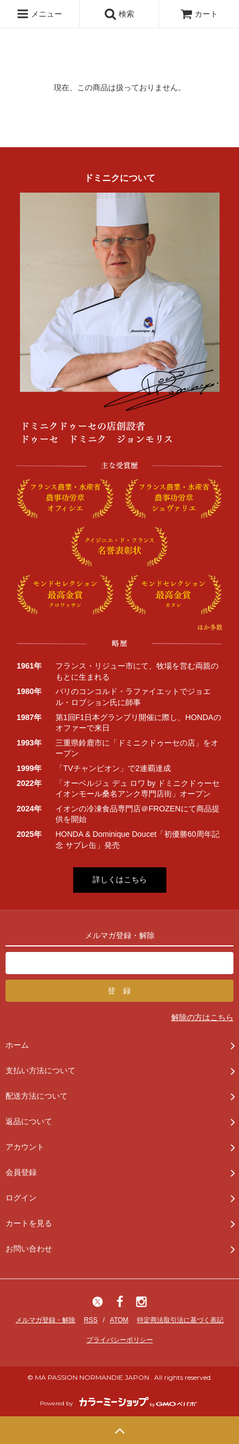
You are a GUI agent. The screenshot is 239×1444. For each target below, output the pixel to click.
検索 (119, 14)
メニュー (39, 14)
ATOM (119, 1320)
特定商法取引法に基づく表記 (180, 1320)
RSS (91, 1320)
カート (199, 13)
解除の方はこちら (202, 1017)
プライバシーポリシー (120, 1340)
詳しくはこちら (120, 879)
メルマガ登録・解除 (45, 1320)
